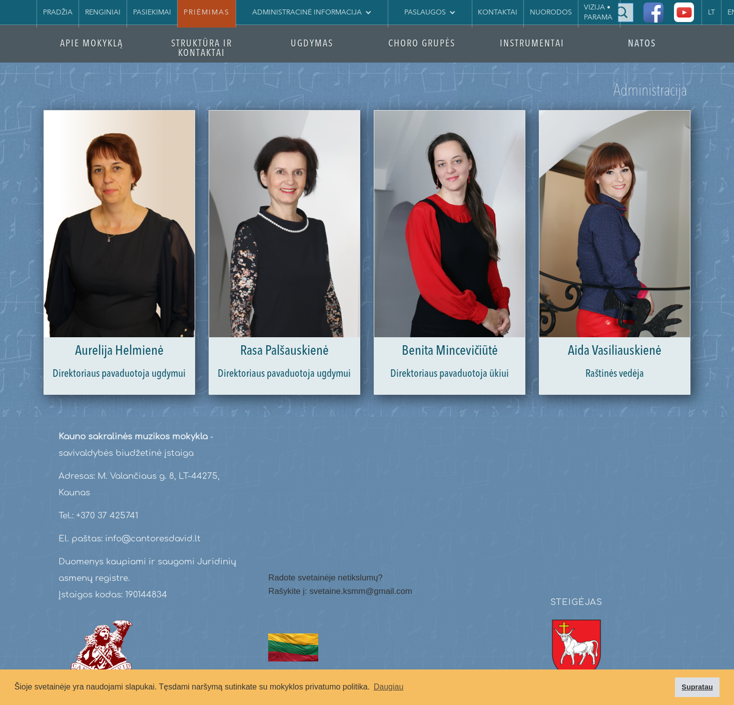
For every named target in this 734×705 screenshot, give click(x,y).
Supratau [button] (696, 687)
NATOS (642, 44)
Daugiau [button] (389, 686)
